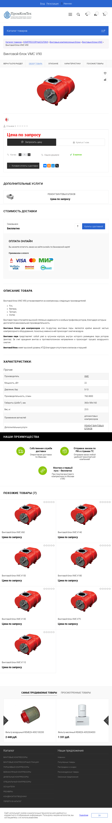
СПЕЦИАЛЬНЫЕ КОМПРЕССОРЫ (17, 776)
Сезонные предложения (68, 771)
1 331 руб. (64, 731)
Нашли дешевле (50, 154)
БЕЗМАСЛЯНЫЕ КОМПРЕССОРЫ (17, 766)
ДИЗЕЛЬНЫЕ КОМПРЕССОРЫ (16, 771)
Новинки (61, 751)
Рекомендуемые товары (68, 766)
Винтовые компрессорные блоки (65, 42)
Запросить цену (31, 142)
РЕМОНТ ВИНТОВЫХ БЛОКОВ (61, 194)
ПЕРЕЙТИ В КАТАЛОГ (12, 795)
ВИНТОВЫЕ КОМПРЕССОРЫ (15, 751)
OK (99, 815)
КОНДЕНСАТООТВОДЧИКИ (15, 790)
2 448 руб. (11, 731)
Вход (42, 3)
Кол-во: (13, 154)
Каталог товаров (56, 30)
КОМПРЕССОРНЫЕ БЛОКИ (35, 42)
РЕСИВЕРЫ (8, 785)
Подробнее (83, 815)
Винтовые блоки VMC (92, 42)
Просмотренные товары (76, 686)
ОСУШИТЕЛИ (9, 780)
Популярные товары (66, 756)
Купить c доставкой (93, 226)
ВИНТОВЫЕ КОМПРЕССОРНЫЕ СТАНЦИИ (21, 756)
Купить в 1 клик (81, 142)
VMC (79, 376)
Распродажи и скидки (67, 761)
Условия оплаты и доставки (23, 166)
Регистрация (53, 3)
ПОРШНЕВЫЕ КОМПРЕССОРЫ (16, 761)
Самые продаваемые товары (39, 686)
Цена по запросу (24, 134)
